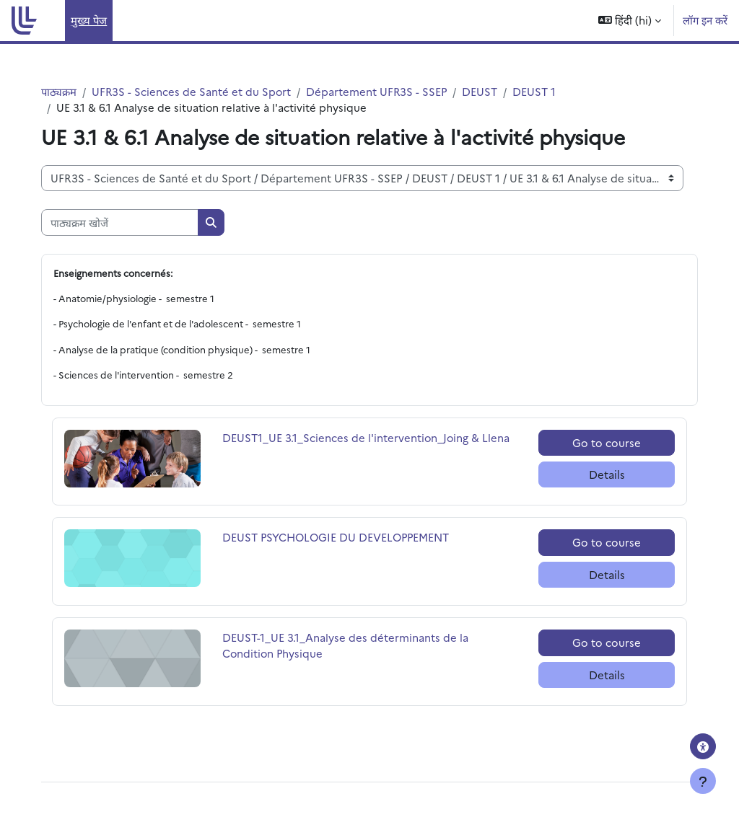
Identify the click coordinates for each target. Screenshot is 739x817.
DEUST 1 (547, 91)
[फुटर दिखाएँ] (703, 781)
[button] (629, 20)
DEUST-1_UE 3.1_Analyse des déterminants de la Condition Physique (350, 645)
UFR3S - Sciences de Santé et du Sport (202, 91)
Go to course (599, 443)
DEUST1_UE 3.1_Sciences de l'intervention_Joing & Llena (356, 446)
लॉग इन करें (705, 19)
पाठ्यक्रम (69, 91)
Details (599, 474)
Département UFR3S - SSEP (389, 91)
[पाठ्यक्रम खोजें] (130, 223)
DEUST (492, 91)
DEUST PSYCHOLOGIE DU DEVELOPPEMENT (341, 538)
